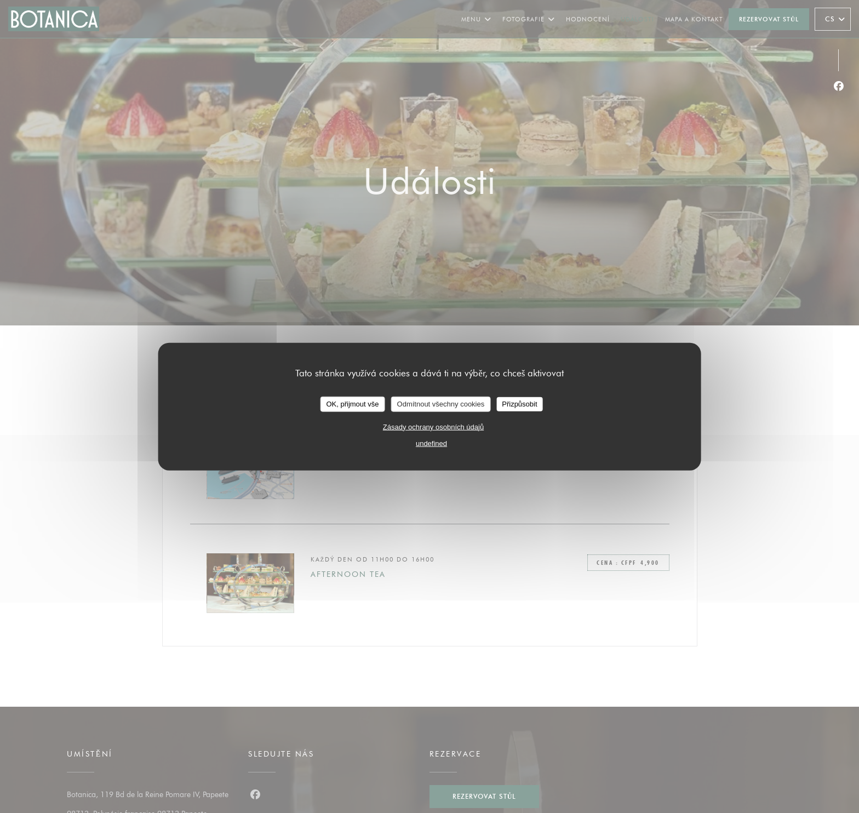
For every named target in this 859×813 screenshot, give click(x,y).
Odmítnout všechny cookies (441, 404)
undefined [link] (431, 443)
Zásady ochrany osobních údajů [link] (433, 426)
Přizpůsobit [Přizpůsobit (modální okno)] (519, 404)
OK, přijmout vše (352, 404)
